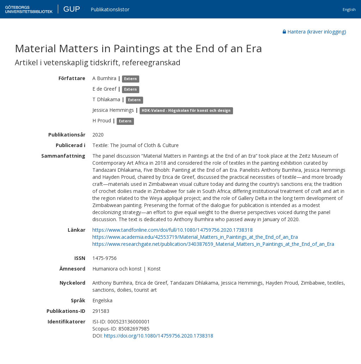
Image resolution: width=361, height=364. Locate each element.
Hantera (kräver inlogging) (314, 31)
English (349, 9)
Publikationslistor (110, 9)
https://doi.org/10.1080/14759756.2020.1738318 (158, 335)
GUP (71, 9)
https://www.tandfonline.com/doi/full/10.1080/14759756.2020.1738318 (172, 229)
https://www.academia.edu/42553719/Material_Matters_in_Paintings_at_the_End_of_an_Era (195, 236)
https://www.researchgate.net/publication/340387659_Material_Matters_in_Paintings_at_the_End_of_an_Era (213, 244)
